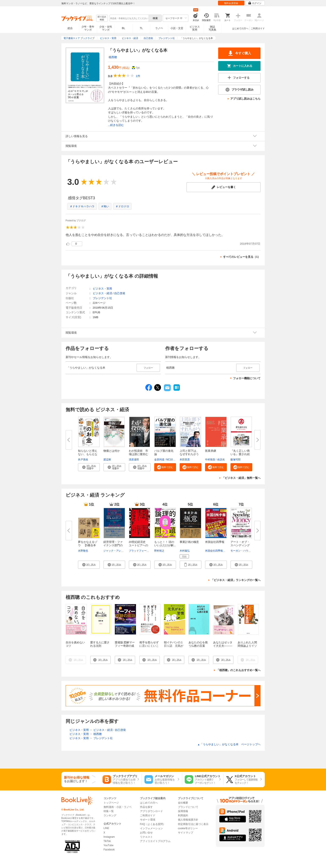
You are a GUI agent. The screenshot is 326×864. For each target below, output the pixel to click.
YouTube (109, 845)
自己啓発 (119, 293)
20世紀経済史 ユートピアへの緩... (138, 545)
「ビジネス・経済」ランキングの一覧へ (236, 580)
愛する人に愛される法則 (100, 644)
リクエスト (146, 836)
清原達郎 (134, 459)
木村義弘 (185, 550)
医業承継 (210, 450)
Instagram (109, 836)
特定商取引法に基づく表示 (193, 824)
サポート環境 (147, 819)
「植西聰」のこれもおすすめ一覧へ (238, 670)
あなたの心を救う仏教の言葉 (198, 644)
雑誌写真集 (212, 28)
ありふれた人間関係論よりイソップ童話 (247, 646)
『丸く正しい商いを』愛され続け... (240, 454)
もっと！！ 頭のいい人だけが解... (165, 543)
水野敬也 (83, 550)
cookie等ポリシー (188, 828)
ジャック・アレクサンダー (118, 550)
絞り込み (102, 18)
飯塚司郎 (235, 459)
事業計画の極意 (189, 541)
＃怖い (105, 206)
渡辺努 (107, 459)
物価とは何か (111, 450)
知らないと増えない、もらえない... (87, 454)
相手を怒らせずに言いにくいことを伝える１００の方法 (149, 647)
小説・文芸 (177, 28)
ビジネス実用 (195, 28)
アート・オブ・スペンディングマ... (240, 545)
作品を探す (146, 806)
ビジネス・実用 (102, 288)
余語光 (221, 459)
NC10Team (172, 459)
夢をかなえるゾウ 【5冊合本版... (87, 545)
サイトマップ (185, 832)
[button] (89, 467)
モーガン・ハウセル (241, 550)
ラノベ (159, 28)
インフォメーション (151, 828)
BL (123, 28)
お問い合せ (146, 832)
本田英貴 (185, 459)
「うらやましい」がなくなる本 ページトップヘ (229, 744)
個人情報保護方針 (188, 819)
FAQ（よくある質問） (152, 824)
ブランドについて (188, 806)
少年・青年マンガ (88, 28)
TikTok (107, 841)
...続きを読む (116, 125)
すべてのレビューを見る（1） (241, 256)
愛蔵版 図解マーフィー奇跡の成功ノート (125, 646)
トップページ (111, 802)
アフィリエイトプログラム (155, 841)
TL (141, 28)
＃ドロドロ (122, 206)
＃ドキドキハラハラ (82, 206)
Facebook (109, 849)
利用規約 (183, 815)
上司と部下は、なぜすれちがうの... (189, 454)
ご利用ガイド (258, 28)
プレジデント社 (102, 298)
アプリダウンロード (151, 811)
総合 (70, 28)
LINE (106, 828)
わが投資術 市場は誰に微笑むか (138, 454)
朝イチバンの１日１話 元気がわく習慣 (173, 646)
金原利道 (159, 459)
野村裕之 (159, 550)
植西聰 (113, 57)
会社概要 (183, 802)
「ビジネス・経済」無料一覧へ (241, 477)
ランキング (110, 815)
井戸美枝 (83, 459)
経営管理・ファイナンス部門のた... (113, 545)
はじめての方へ (240, 28)
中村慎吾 (210, 459)
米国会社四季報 (214, 541)
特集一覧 (109, 811)
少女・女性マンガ (105, 28)
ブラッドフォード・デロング (145, 550)
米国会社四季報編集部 (217, 550)
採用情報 (183, 811)
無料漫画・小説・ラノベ (118, 806)
